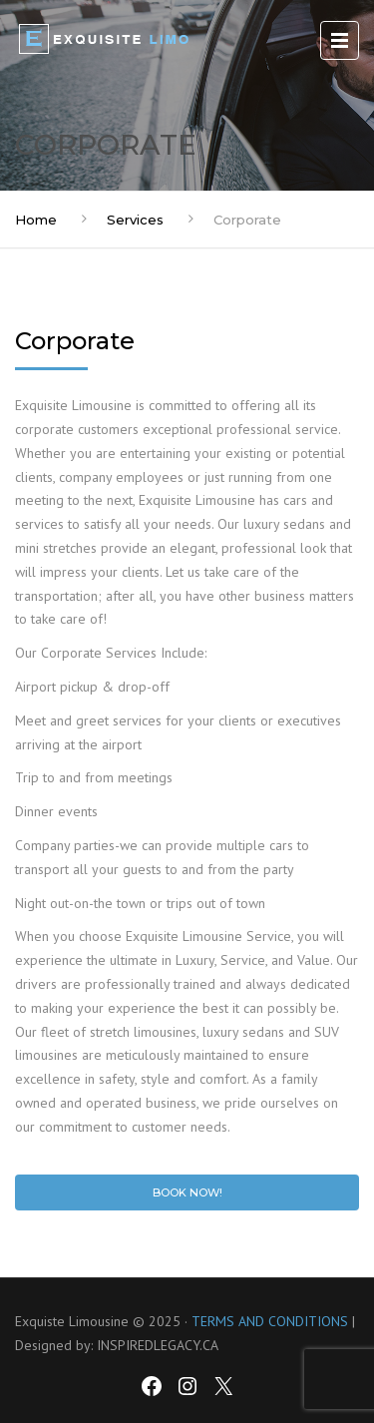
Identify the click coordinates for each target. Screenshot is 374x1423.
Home (36, 220)
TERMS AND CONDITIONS (269, 1321)
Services (135, 220)
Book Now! (187, 1192)
